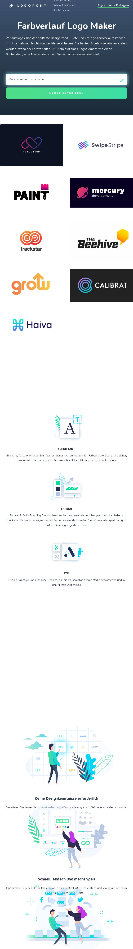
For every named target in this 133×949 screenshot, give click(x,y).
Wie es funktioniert (64, 5)
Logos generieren (66, 93)
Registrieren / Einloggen (113, 5)
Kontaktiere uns (62, 10)
